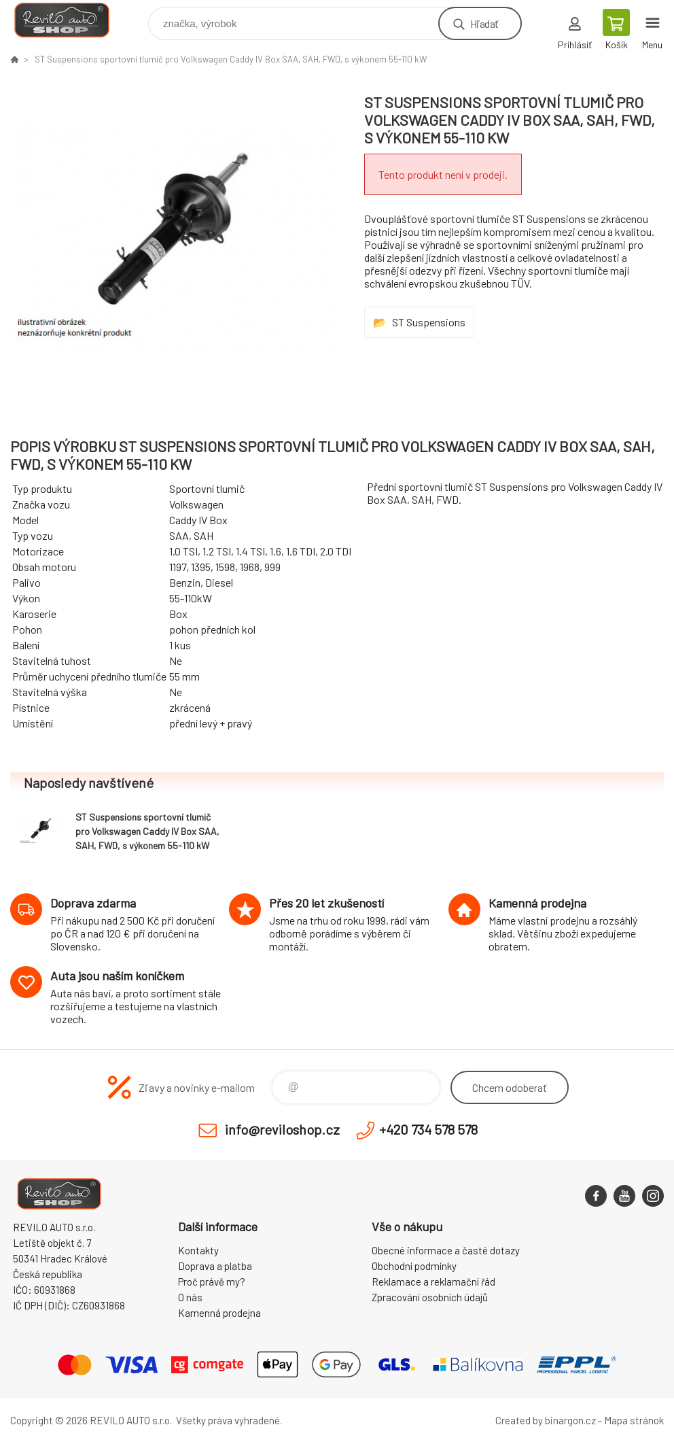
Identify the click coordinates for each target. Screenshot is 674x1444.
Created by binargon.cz (545, 1420)
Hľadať (484, 23)
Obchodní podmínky (414, 1266)
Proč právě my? (211, 1281)
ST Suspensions (428, 321)
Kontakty (198, 1250)
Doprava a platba (215, 1266)
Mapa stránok (634, 1420)
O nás (190, 1297)
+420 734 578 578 (428, 1129)
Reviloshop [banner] (70, 20)
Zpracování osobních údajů (430, 1297)
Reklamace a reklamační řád (433, 1281)
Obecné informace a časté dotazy (446, 1250)
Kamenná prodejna (219, 1313)
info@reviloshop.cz (282, 1129)
